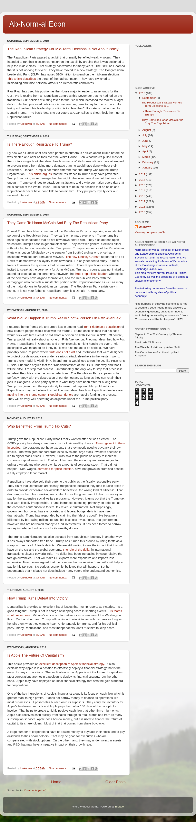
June (145, 140)
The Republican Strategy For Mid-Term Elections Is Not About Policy (62, 49)
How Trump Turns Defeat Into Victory (37, 598)
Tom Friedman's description (102, 326)
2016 (142, 179)
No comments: (58, 123)
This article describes (22, 78)
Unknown (145, 226)
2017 (142, 174)
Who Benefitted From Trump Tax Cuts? (39, 426)
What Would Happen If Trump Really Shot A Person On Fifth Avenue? (64, 318)
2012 (142, 201)
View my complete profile (150, 232)
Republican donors (60, 394)
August (147, 129)
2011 (142, 206)
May (145, 146)
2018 (142, 93)
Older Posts (115, 782)
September (149, 97)
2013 (142, 196)
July (145, 135)
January (147, 167)
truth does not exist (62, 352)
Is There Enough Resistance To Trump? (39, 144)
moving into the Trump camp (26, 394)
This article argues (39, 174)
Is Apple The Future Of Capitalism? (36, 655)
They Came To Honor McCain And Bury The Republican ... (163, 121)
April (145, 151)
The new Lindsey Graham (83, 256)
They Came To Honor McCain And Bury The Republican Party (57, 223)
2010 (142, 212)
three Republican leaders (92, 273)
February (148, 162)
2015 (142, 185)
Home (56, 782)
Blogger (120, 806)
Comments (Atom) (35, 790)
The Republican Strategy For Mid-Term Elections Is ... (162, 104)
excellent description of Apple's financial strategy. (72, 664)
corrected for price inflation (55, 469)
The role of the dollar (76, 549)
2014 (142, 190)
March (146, 156)
